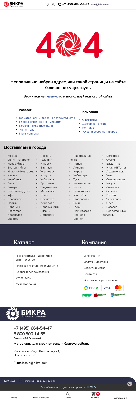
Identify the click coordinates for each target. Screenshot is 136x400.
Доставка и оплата (94, 124)
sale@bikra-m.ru (36, 363)
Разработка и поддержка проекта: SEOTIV (68, 387)
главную (51, 96)
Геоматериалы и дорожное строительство (47, 118)
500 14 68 (29, 334)
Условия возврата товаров (99, 132)
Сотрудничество (95, 268)
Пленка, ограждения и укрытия (40, 122)
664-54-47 (75, 4)
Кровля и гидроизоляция (36, 126)
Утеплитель (26, 130)
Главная (13, 397)
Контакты (88, 128)
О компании (90, 120)
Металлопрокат (29, 134)
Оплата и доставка (96, 262)
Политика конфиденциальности (39, 380)
